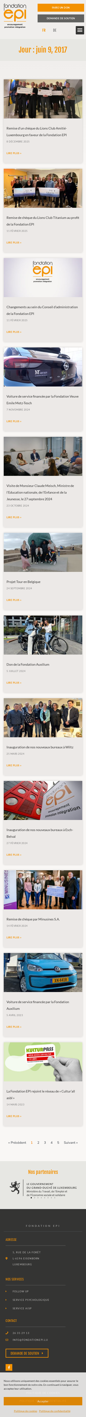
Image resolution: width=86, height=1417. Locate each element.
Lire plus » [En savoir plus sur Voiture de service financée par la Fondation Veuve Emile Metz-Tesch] (14, 421)
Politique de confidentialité (54, 1411)
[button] (80, 30)
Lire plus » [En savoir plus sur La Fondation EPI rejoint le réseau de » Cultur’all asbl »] (14, 1116)
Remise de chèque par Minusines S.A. (33, 919)
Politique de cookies (25, 1411)
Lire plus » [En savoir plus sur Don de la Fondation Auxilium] (14, 682)
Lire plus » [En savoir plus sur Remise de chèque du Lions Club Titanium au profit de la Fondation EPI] (14, 242)
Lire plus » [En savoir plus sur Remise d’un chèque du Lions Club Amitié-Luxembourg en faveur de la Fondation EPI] (14, 153)
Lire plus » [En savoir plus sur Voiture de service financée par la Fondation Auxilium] (14, 1026)
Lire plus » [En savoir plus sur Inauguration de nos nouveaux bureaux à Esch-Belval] (14, 854)
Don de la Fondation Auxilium (28, 664)
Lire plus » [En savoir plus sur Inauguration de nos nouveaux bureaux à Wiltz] (14, 765)
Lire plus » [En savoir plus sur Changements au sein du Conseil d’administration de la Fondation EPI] (14, 331)
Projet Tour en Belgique (23, 582)
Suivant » (71, 1142)
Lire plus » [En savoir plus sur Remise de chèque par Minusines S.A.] (14, 937)
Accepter (43, 1401)
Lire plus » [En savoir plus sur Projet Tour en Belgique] (14, 599)
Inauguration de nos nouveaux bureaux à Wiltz (40, 747)
